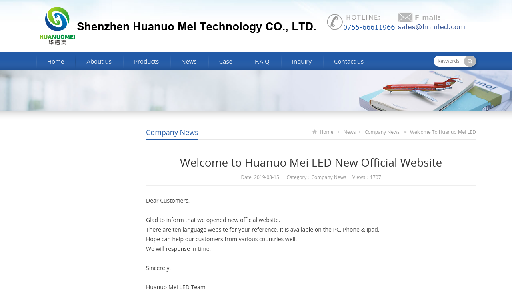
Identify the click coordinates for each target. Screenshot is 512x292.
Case (225, 61)
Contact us (349, 61)
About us (98, 61)
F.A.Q (262, 61)
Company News (172, 132)
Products (146, 61)
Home (55, 61)
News (189, 61)
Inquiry (302, 61)
